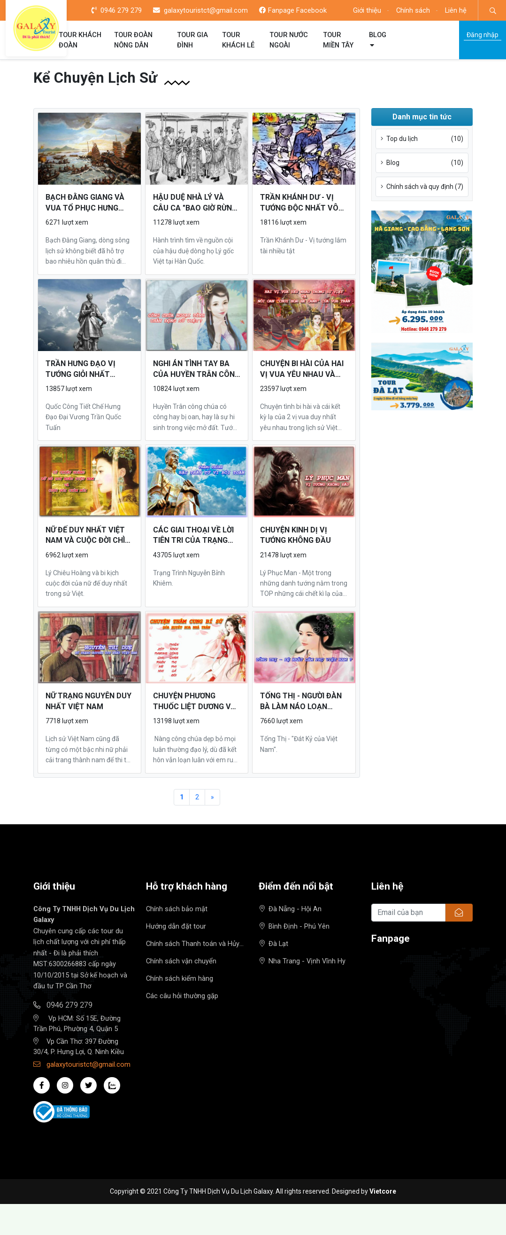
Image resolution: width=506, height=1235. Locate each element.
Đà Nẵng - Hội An (291, 909)
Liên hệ (456, 10)
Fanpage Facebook (293, 10)
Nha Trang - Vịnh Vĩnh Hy (302, 961)
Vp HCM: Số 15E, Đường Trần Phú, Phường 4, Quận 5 (77, 1023)
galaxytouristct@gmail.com (200, 10)
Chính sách (413, 10)
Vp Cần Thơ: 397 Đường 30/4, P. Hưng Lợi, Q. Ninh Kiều (78, 1046)
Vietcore (382, 1191)
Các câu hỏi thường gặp (182, 996)
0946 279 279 (117, 10)
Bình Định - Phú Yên (295, 926)
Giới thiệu (367, 10)
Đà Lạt (274, 943)
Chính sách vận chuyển (181, 961)
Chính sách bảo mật (176, 909)
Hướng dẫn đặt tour (176, 926)
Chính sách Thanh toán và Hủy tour (192, 944)
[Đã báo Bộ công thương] (61, 1111)
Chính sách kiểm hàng (179, 978)
